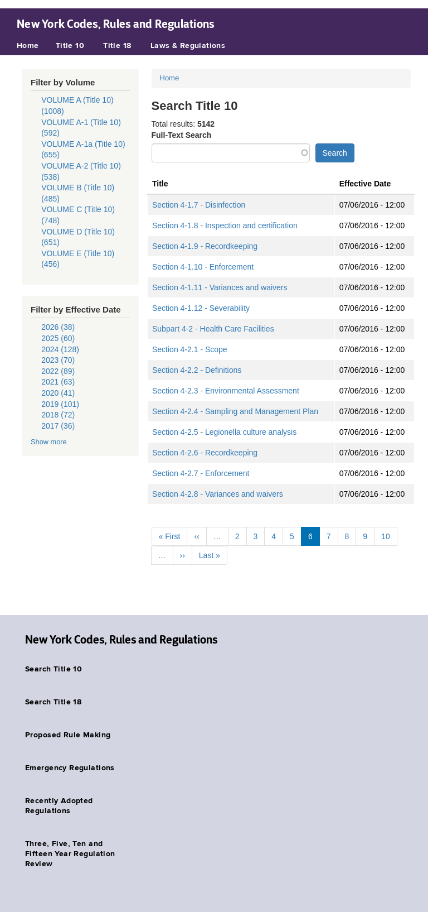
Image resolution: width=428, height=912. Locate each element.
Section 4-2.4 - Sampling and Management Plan (235, 411)
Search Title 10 (53, 669)
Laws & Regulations (188, 46)
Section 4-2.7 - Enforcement (200, 473)
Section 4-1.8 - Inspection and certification (225, 225)
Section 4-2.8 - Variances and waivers (217, 493)
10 (385, 536)
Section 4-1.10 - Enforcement (203, 266)
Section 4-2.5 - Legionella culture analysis (224, 432)
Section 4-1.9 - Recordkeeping (204, 246)
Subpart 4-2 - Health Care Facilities (213, 328)
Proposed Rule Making (67, 735)
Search (335, 152)
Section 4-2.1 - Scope (189, 349)
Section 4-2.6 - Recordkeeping (204, 452)
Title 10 (70, 46)
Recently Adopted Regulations (59, 806)
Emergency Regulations (70, 768)
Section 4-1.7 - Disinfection (198, 204)
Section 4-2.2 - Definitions (196, 370)
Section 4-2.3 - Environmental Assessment (225, 390)
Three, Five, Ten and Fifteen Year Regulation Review (70, 854)
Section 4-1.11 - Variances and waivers (220, 287)
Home (28, 46)
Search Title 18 (53, 702)
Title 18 (117, 46)
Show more (49, 442)
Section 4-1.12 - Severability (201, 308)
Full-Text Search (182, 135)
